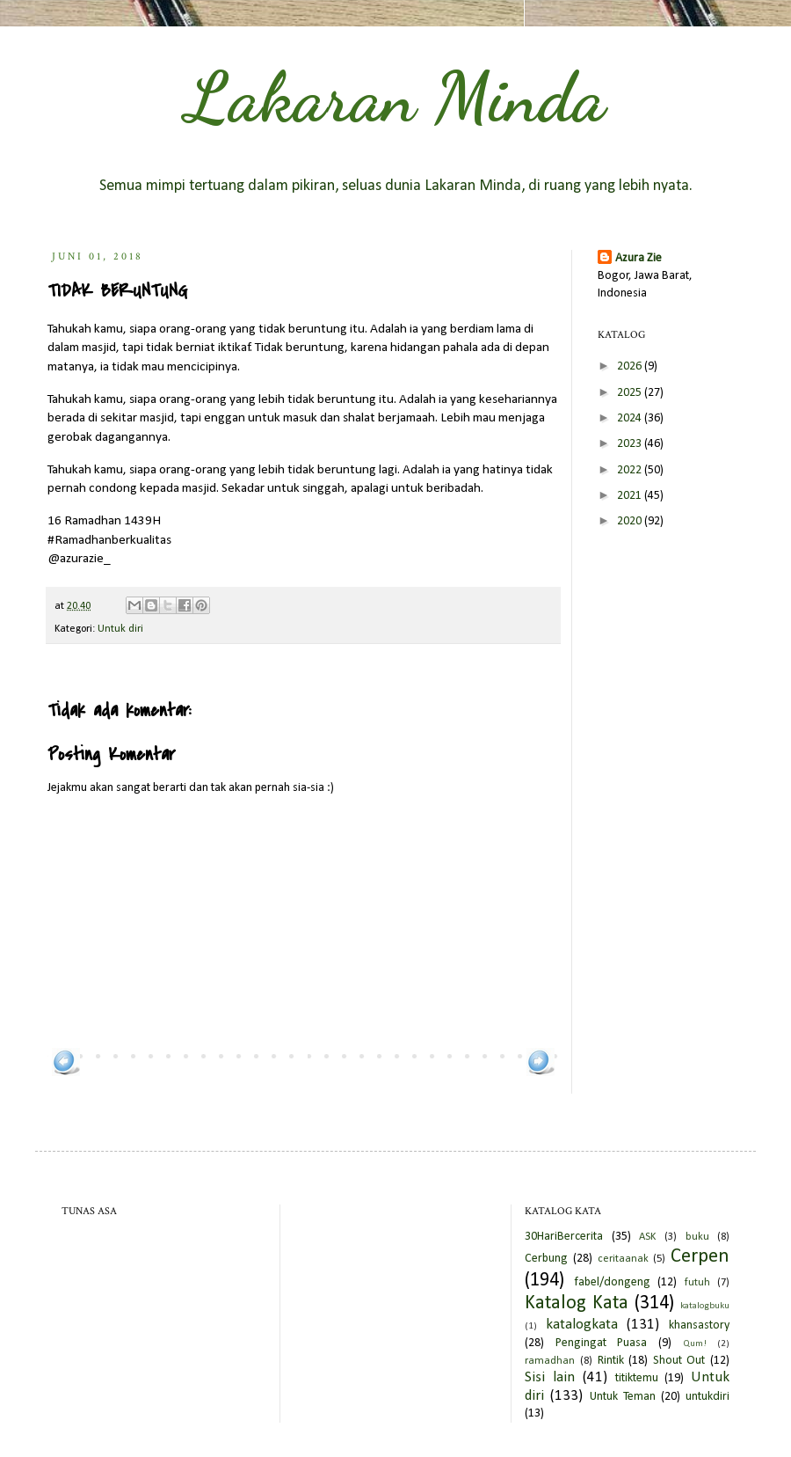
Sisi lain (550, 1377)
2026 (630, 366)
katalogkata (582, 1324)
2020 (630, 521)
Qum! (695, 1344)
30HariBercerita (564, 1236)
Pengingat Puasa (601, 1343)
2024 (630, 418)
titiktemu (636, 1378)
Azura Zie (638, 258)
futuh (697, 1283)
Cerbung (546, 1258)
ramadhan (550, 1361)
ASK (647, 1237)
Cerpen (700, 1257)
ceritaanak (623, 1259)
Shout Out (679, 1360)
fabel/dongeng (612, 1282)
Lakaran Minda (395, 97)
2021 (630, 495)
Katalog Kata (576, 1303)
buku (697, 1237)
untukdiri (707, 1396)
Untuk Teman (623, 1396)
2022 (630, 470)
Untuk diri (120, 629)
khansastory (699, 1325)
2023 (630, 443)
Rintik (611, 1360)
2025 (630, 392)
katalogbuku (704, 1306)
